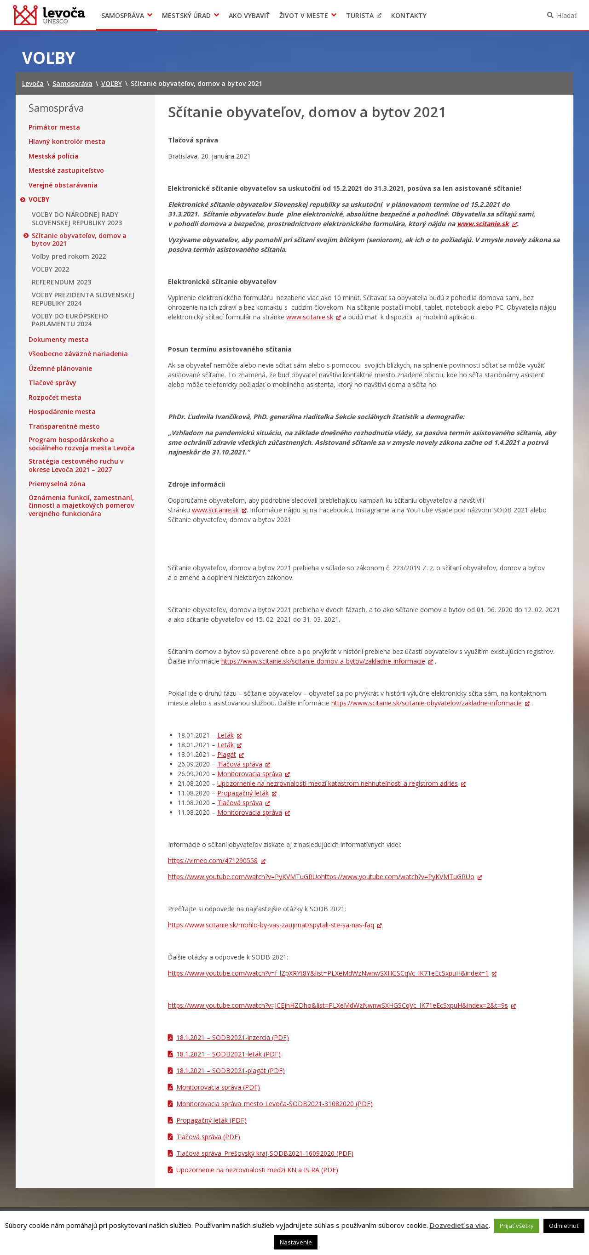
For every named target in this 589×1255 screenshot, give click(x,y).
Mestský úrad (186, 15)
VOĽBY (39, 199)
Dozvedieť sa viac (459, 1225)
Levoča (49, 15)
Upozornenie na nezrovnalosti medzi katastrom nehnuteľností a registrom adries (337, 783)
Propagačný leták (243, 793)
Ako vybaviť (249, 15)
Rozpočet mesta (55, 397)
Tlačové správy (52, 383)
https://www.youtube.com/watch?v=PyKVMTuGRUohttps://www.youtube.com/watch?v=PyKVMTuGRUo (321, 876)
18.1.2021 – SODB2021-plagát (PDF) (230, 1070)
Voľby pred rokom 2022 (69, 256)
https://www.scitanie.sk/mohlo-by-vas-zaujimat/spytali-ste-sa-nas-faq (271, 924)
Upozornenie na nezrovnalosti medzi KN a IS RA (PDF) (257, 1169)
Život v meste (303, 15)
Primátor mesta (54, 127)
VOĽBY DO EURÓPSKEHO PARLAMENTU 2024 (70, 320)
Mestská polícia (54, 156)
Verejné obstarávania (63, 185)
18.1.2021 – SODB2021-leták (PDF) (228, 1054)
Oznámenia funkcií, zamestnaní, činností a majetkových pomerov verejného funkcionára (81, 506)
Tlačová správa (239, 764)
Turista (360, 15)
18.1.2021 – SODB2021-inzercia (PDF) (232, 1037)
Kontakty (409, 15)
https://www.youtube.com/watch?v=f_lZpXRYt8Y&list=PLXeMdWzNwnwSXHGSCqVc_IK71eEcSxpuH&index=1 (328, 973)
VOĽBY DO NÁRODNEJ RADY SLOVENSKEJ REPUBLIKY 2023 (77, 218)
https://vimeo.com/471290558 (213, 860)
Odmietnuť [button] (564, 1225)
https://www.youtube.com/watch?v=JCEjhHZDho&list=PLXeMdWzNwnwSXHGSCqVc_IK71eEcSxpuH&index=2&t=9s (338, 1005)
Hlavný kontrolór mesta (67, 141)
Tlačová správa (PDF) (208, 1136)
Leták (225, 735)
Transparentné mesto (64, 426)
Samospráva (122, 15)
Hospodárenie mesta (62, 412)
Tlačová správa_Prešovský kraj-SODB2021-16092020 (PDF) (264, 1153)
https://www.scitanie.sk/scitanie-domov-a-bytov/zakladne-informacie (323, 661)
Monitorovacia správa (249, 773)
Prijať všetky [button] (517, 1225)
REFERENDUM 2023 (61, 282)
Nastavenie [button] (296, 1242)
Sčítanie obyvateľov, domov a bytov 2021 (79, 240)
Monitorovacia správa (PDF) (218, 1087)
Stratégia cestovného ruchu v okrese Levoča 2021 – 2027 (76, 465)
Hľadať (567, 15)
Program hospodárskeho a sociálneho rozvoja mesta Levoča (82, 444)
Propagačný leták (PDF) (211, 1120)
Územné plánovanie (60, 368)
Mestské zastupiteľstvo (66, 170)
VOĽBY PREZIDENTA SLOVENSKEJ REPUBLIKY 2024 (83, 299)
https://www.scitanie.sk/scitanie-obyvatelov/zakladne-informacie (426, 702)
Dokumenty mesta (59, 339)
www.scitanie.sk (483, 223)
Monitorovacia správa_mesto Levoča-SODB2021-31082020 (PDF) (274, 1103)
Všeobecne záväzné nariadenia (78, 354)
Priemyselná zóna (57, 484)
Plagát (226, 754)
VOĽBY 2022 (50, 269)
